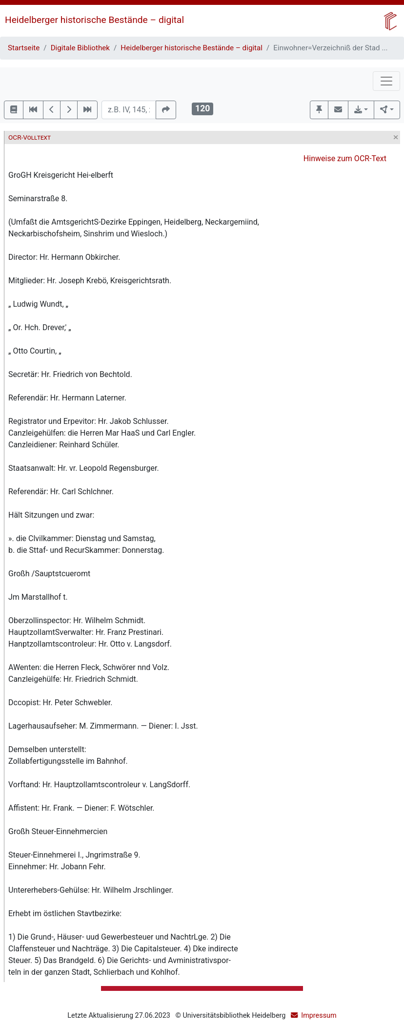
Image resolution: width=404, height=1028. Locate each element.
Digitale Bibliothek (80, 47)
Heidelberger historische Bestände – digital (94, 19)
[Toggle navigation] (386, 81)
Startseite (24, 47)
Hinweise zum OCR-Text (344, 158)
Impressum (318, 1015)
